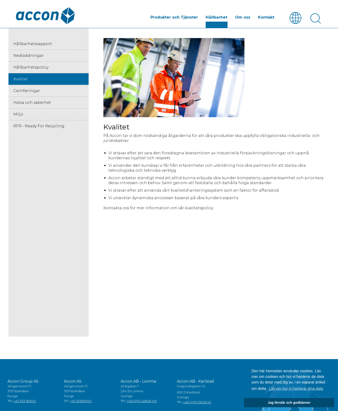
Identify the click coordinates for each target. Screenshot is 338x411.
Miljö (18, 114)
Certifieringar (26, 91)
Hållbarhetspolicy (30, 67)
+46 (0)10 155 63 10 (197, 402)
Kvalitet (20, 79)
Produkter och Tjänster (176, 17)
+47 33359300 (81, 401)
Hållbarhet (217, 17)
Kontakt (267, 17)
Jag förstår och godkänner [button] (289, 402)
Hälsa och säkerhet (32, 102)
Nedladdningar (28, 55)
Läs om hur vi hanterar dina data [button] (296, 389)
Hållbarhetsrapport (32, 44)
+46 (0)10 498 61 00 (142, 401)
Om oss (243, 17)
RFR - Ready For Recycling (38, 126)
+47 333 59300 (25, 401)
